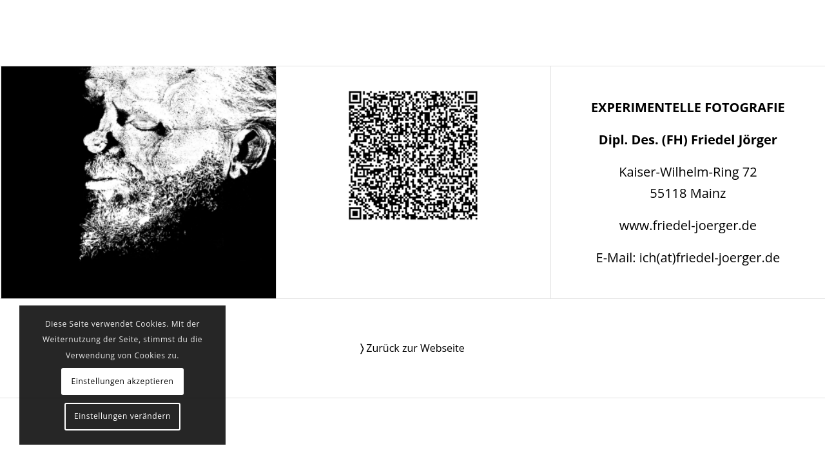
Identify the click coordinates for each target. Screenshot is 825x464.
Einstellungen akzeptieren (122, 381)
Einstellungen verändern (122, 416)
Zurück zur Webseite (412, 348)
